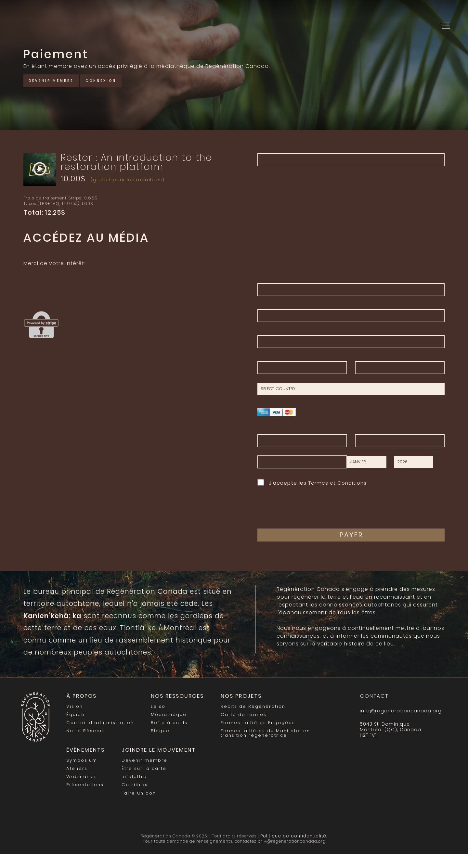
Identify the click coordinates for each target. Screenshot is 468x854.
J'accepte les (313, 482)
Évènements (84, 748)
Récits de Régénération (249, 705)
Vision (74, 705)
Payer (351, 535)
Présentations (85, 781)
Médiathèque (168, 713)
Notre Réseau (84, 729)
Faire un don (137, 789)
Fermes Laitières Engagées (254, 721)
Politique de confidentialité (293, 832)
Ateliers (76, 766)
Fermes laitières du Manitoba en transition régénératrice (261, 731)
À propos (81, 696)
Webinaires (81, 774)
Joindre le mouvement (155, 748)
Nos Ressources (175, 696)
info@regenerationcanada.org (400, 710)
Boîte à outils (168, 721)
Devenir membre (55, 80)
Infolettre (133, 774)
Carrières (134, 781)
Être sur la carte (142, 766)
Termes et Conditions (338, 483)
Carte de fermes (239, 713)
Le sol (157, 705)
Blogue (159, 729)
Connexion (112, 80)
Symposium (81, 758)
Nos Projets (237, 696)
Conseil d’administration (99, 721)
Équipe (75, 713)
